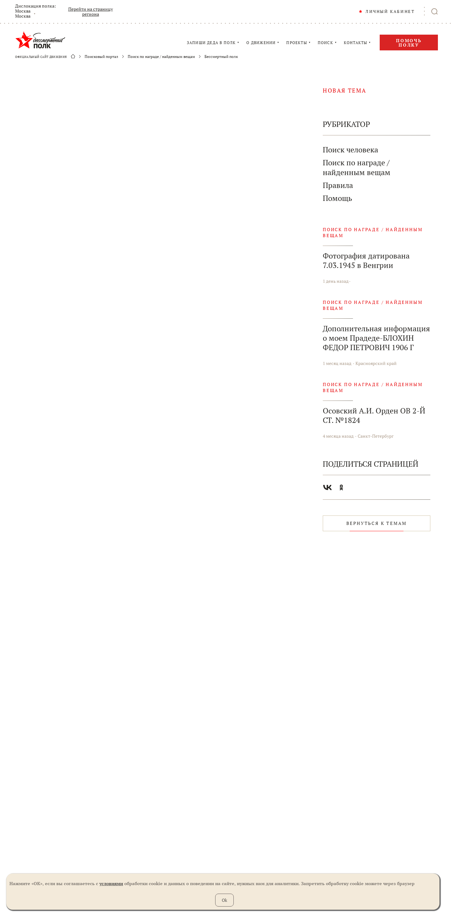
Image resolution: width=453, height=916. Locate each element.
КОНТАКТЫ (355, 43)
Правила (338, 185)
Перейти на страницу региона (90, 12)
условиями (111, 883)
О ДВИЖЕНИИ (261, 43)
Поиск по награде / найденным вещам (161, 56)
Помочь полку (409, 42)
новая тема (344, 90)
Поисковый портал (101, 56)
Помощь (337, 198)
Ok (224, 900)
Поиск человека (350, 150)
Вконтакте (327, 487)
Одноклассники (341, 487)
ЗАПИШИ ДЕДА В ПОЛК (211, 43)
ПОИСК (325, 43)
